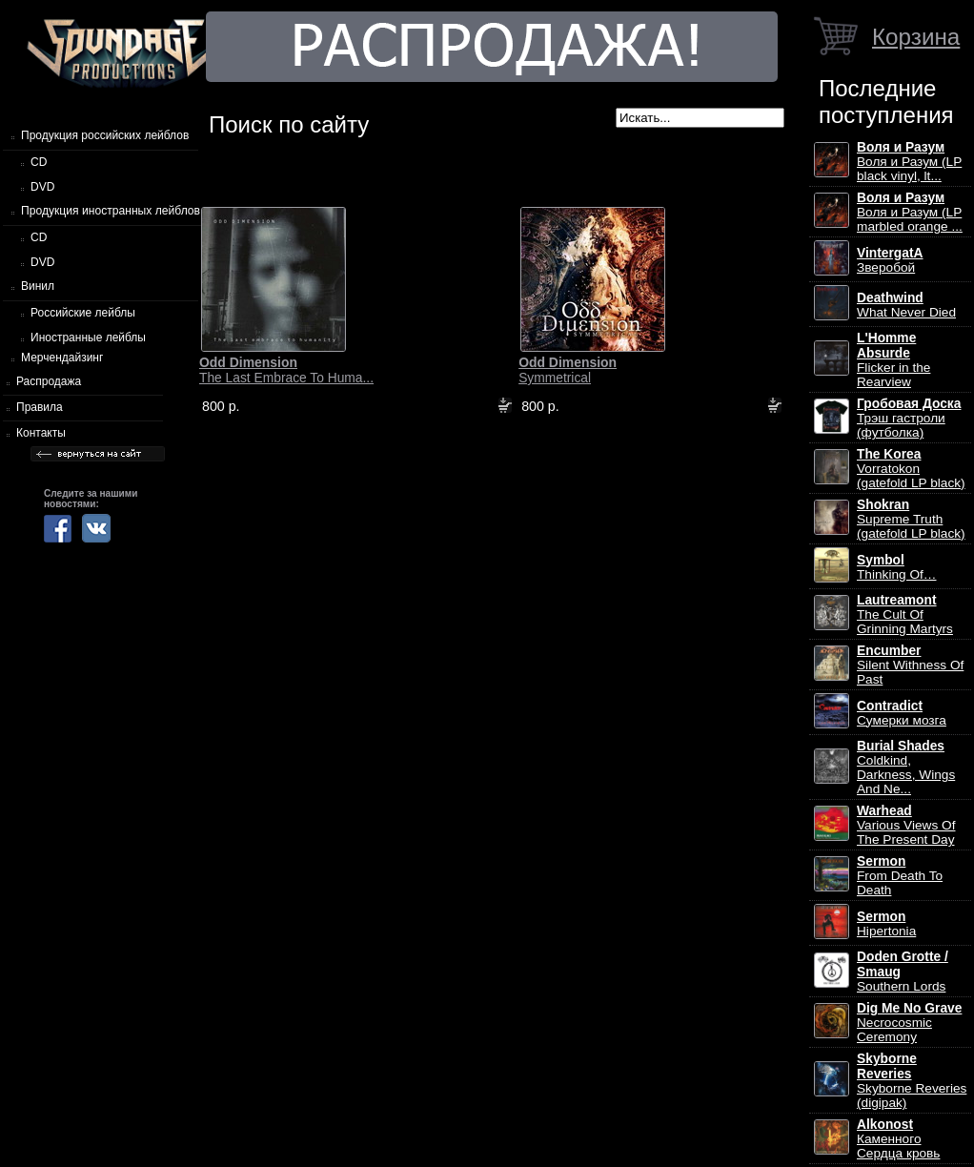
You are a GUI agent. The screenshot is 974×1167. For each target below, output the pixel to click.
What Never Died (906, 305)
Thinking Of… (897, 567)
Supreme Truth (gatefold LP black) (911, 519)
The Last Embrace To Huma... (286, 370)
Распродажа (48, 381)
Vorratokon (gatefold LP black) (911, 468)
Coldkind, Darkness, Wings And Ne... (906, 767)
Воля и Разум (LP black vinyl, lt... (909, 161)
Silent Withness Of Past (910, 665)
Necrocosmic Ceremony (909, 1022)
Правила (39, 407)
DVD (42, 187)
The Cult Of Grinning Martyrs (905, 614)
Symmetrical (567, 370)
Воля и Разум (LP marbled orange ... (910, 212)
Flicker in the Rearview (893, 360)
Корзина (916, 37)
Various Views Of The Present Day (906, 825)
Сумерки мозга (901, 713)
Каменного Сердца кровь (898, 1138)
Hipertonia (886, 924)
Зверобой (890, 260)
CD (38, 162)
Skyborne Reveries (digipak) (911, 1081)
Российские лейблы (82, 312)
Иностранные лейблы (88, 337)
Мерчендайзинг (62, 357)
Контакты (41, 433)
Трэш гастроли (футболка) (909, 418)
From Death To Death (900, 875)
